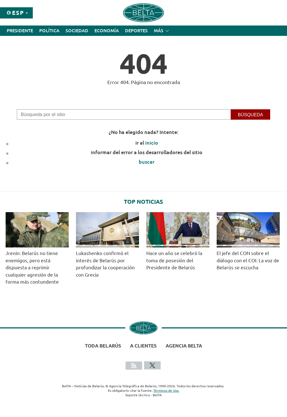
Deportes (136, 30)
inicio (151, 142)
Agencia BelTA (184, 345)
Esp (18, 13)
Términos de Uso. (166, 390)
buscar (146, 162)
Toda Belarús (103, 345)
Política (49, 30)
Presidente (20, 30)
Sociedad (77, 30)
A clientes (143, 345)
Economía (106, 30)
